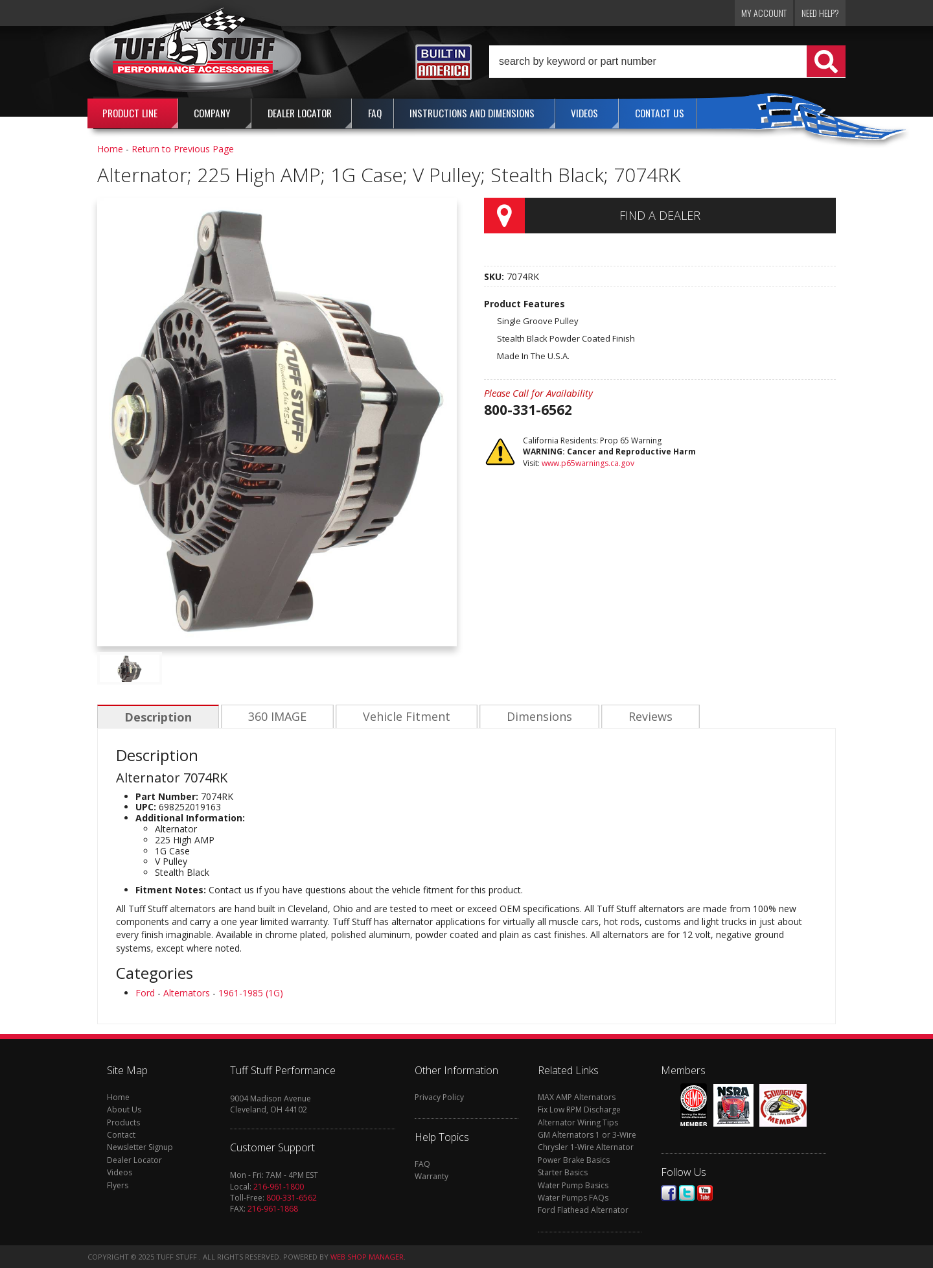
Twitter (687, 1193)
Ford (145, 993)
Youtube (705, 1193)
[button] (667, 61)
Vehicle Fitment (403, 717)
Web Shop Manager (367, 1257)
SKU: (495, 276)
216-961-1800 (278, 1186)
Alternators (186, 993)
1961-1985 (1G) (250, 993)
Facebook (668, 1193)
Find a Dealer (659, 215)
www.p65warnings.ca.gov (588, 463)
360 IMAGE (275, 717)
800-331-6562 (291, 1197)
